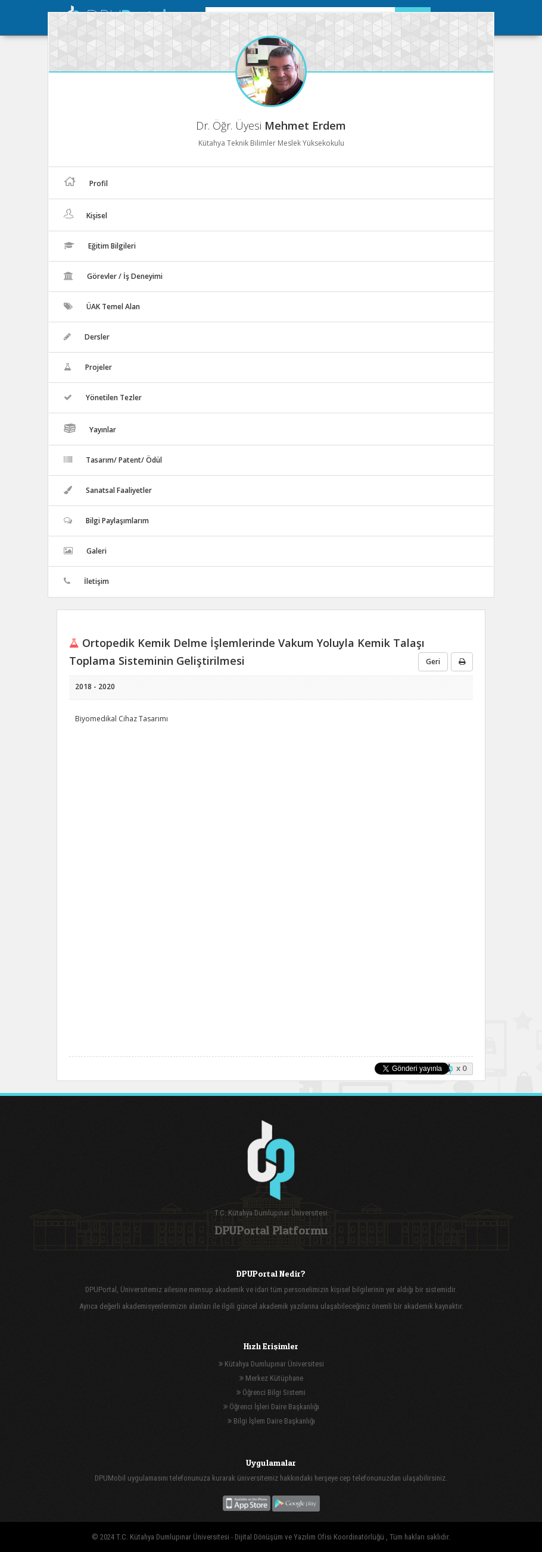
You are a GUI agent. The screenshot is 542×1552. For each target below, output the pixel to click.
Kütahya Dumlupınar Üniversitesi (271, 1363)
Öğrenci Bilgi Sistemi (271, 1392)
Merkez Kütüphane (271, 1378)
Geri (433, 661)
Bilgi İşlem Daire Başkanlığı (271, 1420)
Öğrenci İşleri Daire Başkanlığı (271, 1406)
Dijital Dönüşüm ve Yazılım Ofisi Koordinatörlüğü (310, 1536)
